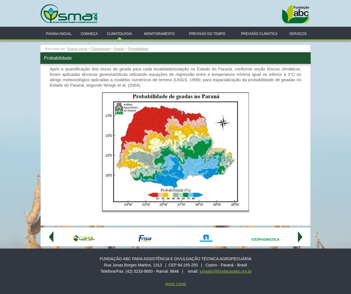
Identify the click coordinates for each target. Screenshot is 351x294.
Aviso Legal (175, 284)
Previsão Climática (259, 34)
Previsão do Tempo (207, 34)
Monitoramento (159, 34)
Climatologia (119, 34)
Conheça (89, 34)
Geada (119, 49)
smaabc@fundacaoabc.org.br (226, 271)
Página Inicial (59, 34)
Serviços (298, 34)
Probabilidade (138, 49)
